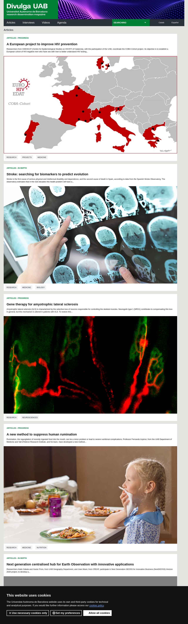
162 (111, 489)
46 (128, 474)
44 (121, 474)
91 (125, 479)
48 (136, 474)
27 (56, 474)
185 (135, 492)
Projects (27, 113)
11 (84, 471)
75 (63, 479)
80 (82, 479)
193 (86, 495)
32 (75, 474)
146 (120, 487)
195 (96, 495)
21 (122, 471)
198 (111, 495)
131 (135, 484)
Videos (46, 22)
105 (96, 482)
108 (111, 482)
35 (86, 474)
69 (128, 476)
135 (67, 487)
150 (52, 489)
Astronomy (118, 372)
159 (96, 489)
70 (132, 476)
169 (57, 492)
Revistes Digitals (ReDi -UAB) (52, 527)
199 (116, 495)
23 (130, 471)
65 (113, 476)
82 (90, 479)
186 (52, 495)
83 (94, 479)
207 (92, 498)
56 (79, 476)
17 (107, 471)
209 (101, 498)
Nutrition (132, 200)
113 (135, 482)
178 (101, 492)
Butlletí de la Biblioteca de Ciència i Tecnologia (56, 514)
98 (64, 482)
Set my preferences (66, 613)
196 (101, 495)
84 (98, 479)
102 (81, 482)
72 (52, 479)
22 (126, 471)
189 (67, 495)
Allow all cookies (97, 613)
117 (67, 484)
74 (59, 479)
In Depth (22, 209)
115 (57, 484)
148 (130, 487)
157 (86, 489)
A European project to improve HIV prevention (42, 44)
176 (91, 492)
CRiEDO (119, 541)
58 (86, 476)
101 (76, 482)
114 (52, 484)
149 (135, 487)
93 (132, 479)
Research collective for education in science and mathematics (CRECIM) (129, 528)
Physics (134, 372)
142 (101, 487)
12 (87, 471)
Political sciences (31, 372)
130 (130, 484)
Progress (23, 38)
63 (105, 476)
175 (86, 492)
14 (95, 471)
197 (106, 495)
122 (91, 484)
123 (96, 484)
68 (125, 476)
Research (11, 113)
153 (67, 489)
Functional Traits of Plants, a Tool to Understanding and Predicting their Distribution (46, 391)
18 (110, 471)
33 (79, 474)
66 (117, 476)
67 (121, 476)
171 (67, 492)
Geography (28, 286)
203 (135, 495)
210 (106, 498)
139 (86, 487)
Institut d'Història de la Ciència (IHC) (127, 514)
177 (96, 492)
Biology (26, 459)
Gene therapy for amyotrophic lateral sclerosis (42, 130)
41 (109, 474)
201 (125, 495)
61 (98, 476)
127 (116, 484)
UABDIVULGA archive (19, 512)
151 (57, 489)
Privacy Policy (86, 579)
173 (77, 492)
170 (62, 492)
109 (116, 482)
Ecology (40, 459)
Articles (11, 22)
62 (101, 476)
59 (90, 476)
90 (121, 479)
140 (91, 487)
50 (56, 476)
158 (91, 489)
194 (91, 495)
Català (161, 22)
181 (116, 492)
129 (125, 484)
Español (175, 22)
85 (102, 479)
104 (91, 482)
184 (130, 492)
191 (77, 495)
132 (52, 487)
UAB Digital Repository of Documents (93, 527)
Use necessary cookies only (27, 613)
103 (86, 482)
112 (130, 482)
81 (86, 479)
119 (77, 484)
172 (72, 492)
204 (77, 498)
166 (130, 489)
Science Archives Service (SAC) (93, 514)
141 (96, 487)
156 (81, 489)
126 (111, 484)
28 (59, 474)
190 (72, 495)
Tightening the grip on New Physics (124, 389)
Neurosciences (30, 199)
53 (67, 476)
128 (120, 484)
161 (106, 489)
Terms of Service (45, 581)
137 (77, 487)
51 (60, 476)
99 (67, 482)
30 (67, 474)
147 (125, 487)
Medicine (42, 113)
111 (125, 482)
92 (128, 479)
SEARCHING (120, 22)
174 (81, 492)
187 (57, 495)
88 (113, 479)
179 (106, 492)
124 (101, 484)
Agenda (61, 22)
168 (52, 492)
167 (135, 489)
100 (71, 482)
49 (52, 476)
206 (87, 498)
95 (52, 482)
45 (125, 474)
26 (52, 474)
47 (132, 474)
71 (136, 476)
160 (101, 489)
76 (67, 479)
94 (136, 479)
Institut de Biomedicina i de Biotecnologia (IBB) (164, 543)
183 (125, 492)
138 (81, 487)
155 (77, 489)
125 (106, 484)
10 (80, 471)
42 (113, 474)
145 (116, 487)
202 (130, 495)
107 (106, 482)
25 (137, 471)
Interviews (29, 22)
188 (62, 495)
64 (109, 476)
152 (62, 489)
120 (81, 484)
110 (120, 482)
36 (90, 474)
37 (94, 474)
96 (56, 482)
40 (105, 474)
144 (111, 487)
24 (133, 471)
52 (63, 476)
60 (94, 476)
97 (60, 482)
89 (117, 479)
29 (63, 474)
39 (102, 474)
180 (111, 492)
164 (120, 489)
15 (99, 471)
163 (116, 489)
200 (120, 495)
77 (71, 479)
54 (71, 476)
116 (62, 484)
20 (118, 471)
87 (109, 479)
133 (57, 487)
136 (72, 487)
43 (117, 474)
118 (72, 484)
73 (56, 479)
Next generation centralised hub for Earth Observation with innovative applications (38, 217)
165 (125, 489)
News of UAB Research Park (18, 536)
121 (86, 484)
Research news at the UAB (15, 523)
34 (82, 474)
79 (79, 479)
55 (75, 476)
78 (75, 479)
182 (120, 492)
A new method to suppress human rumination (132, 131)
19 (114, 471)
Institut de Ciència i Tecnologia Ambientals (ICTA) (164, 528)
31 (71, 474)
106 (101, 482)
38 (98, 474)
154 (72, 489)
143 (106, 487)
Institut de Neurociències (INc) (165, 514)
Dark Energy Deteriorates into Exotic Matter (130, 303)
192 (81, 495)
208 (96, 498)
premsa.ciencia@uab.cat (109, 563)
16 (103, 471)
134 (62, 487)
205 (82, 498)
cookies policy (96, 605)
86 (105, 479)
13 (91, 471)
